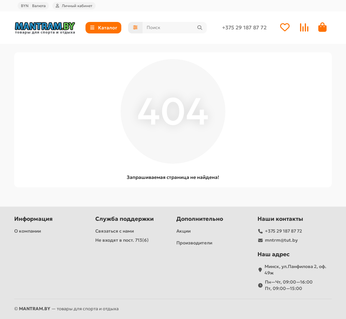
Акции (183, 231)
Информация (33, 218)
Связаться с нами (114, 231)
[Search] (175, 28)
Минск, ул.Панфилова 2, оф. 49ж (295, 270)
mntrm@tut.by (281, 240)
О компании (27, 231)
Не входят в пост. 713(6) (122, 240)
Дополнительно (199, 218)
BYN (33, 5)
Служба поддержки (124, 218)
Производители (194, 243)
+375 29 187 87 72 (244, 28)
